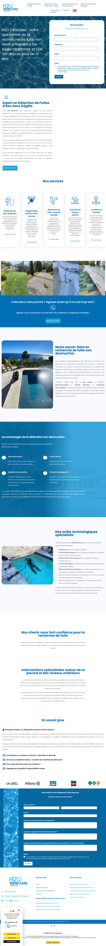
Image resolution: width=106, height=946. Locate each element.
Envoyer (59, 77)
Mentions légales (41, 921)
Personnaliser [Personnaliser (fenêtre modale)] (11, 941)
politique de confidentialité (80, 859)
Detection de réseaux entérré (75, 212)
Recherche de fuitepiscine (34, 5)
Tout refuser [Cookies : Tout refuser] (11, 938)
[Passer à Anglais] (74, 10)
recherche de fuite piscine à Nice (38, 143)
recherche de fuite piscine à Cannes (21, 155)
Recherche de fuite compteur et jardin (54, 212)
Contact (66, 10)
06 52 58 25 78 (49, 313)
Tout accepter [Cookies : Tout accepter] (11, 934)
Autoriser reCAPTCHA (53, 942)
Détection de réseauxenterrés (88, 5)
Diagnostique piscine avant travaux (32, 213)
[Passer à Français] (54, 925)
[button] (3, 278)
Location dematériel (54, 11)
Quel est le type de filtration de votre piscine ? (41, 832)
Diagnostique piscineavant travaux (69, 5)
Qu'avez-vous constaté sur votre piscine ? (40, 820)
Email (57, 54)
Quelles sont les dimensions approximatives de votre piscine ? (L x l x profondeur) (54, 843)
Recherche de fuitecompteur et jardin (51, 5)
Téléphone (59, 44)
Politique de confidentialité (59, 921)
